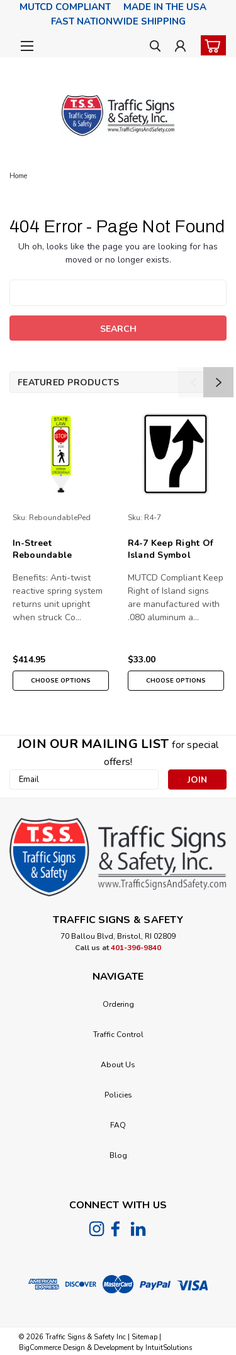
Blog (118, 1155)
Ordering (118, 1004)
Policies (118, 1095)
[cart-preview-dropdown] (210, 45)
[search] (155, 47)
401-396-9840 (136, 948)
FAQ (118, 1125)
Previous (193, 382)
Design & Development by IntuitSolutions (126, 1347)
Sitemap (144, 1337)
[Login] (180, 47)
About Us (118, 1065)
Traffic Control (118, 1034)
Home (18, 176)
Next (218, 382)
